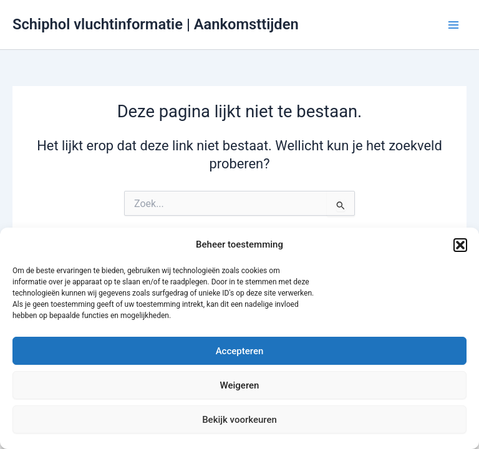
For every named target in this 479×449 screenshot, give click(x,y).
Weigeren (239, 385)
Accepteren (240, 351)
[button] (460, 245)
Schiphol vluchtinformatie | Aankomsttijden (155, 24)
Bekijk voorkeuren (239, 419)
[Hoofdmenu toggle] (453, 25)
